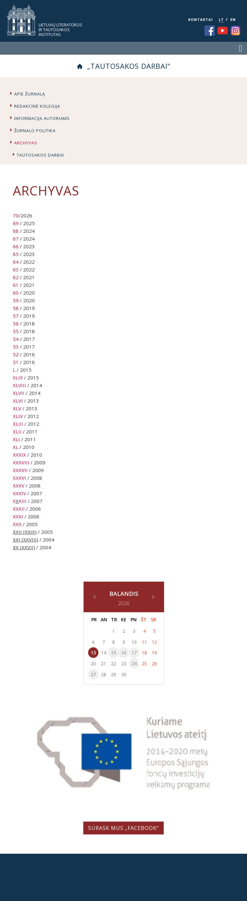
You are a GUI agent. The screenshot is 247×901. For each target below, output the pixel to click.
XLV (17, 408)
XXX (17, 524)
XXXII (19, 508)
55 (16, 331)
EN (233, 19)
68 (16, 231)
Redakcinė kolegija (37, 106)
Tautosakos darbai (40, 155)
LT (221, 19)
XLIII (18, 424)
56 (16, 323)
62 (16, 277)
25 (144, 663)
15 (113, 653)
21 (103, 663)
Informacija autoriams (42, 118)
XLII (17, 431)
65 (16, 254)
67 (16, 238)
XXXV (18, 485)
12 (154, 642)
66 (16, 246)
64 (16, 262)
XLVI (18, 400)
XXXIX (19, 454)
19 (154, 653)
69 (16, 223)
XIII (22, 501)
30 (123, 674)
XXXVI (19, 478)
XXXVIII (21, 462)
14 (103, 653)
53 (16, 346)
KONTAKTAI (200, 19)
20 (93, 663)
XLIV (18, 416)
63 (16, 269)
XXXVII (20, 470)
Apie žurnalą (29, 94)
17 (134, 653)
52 (16, 354)
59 (16, 300)
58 (16, 308)
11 (144, 642)
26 (154, 663)
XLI (16, 439)
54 (16, 339)
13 (93, 653)
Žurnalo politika (35, 130)
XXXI (18, 516)
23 (123, 663)
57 (16, 316)
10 (134, 642)
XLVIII (19, 385)
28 (103, 674)
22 (113, 663)
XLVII (18, 393)
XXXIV (19, 493)
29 (113, 674)
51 (16, 362)
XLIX (18, 377)
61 (16, 285)
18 (144, 653)
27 (93, 674)
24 (134, 663)
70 (16, 215)
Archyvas (25, 143)
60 (16, 292)
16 (123, 653)
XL (15, 447)
